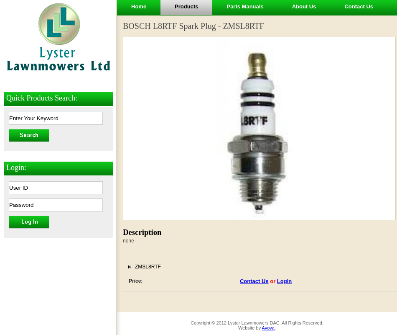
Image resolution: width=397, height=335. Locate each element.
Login (284, 281)
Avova (268, 327)
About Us (304, 6)
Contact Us (358, 6)
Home (138, 6)
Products (186, 6)
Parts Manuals (244, 6)
